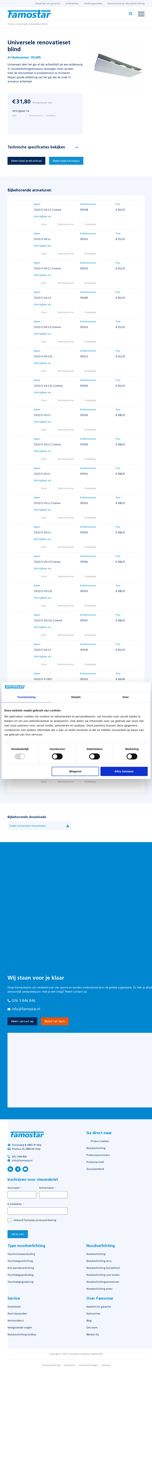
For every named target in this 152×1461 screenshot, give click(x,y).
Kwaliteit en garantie (48, 3)
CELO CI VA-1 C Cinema (47, 209)
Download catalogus (66, 161)
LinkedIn (10, 1169)
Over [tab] (125, 697)
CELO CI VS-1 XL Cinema (48, 620)
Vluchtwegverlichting (20, 1261)
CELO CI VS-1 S (42, 532)
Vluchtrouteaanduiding (21, 1254)
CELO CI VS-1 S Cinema (47, 561)
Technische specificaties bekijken (36, 147)
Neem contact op (22, 1021)
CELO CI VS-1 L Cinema (47, 503)
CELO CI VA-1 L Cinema (47, 268)
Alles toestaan (124, 771)
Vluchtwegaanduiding (21, 1275)
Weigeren (75, 771)
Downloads (14, 1306)
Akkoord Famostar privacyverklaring (35, 1220)
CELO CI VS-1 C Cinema (47, 444)
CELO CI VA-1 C (42, 649)
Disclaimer (69, 1365)
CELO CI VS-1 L (42, 473)
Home (11, 24)
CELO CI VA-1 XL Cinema (48, 385)
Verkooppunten (93, 3)
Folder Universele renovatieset (27, 825)
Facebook (18, 1169)
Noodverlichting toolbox (22, 1334)
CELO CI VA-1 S (42, 297)
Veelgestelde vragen (20, 1327)
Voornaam (15, 1188)
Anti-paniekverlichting (21, 1268)
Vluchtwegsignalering (20, 1281)
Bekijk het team (55, 1021)
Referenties (72, 3)
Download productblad (26, 161)
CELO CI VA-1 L (42, 239)
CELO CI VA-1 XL (43, 356)
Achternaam (47, 1188)
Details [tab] (76, 697)
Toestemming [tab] (26, 697)
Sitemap (106, 1365)
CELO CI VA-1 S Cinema (47, 327)
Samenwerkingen (88, 1365)
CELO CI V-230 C (43, 679)
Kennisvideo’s (16, 1320)
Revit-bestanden (17, 1313)
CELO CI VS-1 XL (43, 591)
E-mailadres (16, 1204)
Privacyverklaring (51, 1365)
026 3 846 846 (19, 1156)
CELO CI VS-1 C (42, 415)
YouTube (25, 1169)
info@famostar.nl (22, 1160)
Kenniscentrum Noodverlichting (126, 3)
